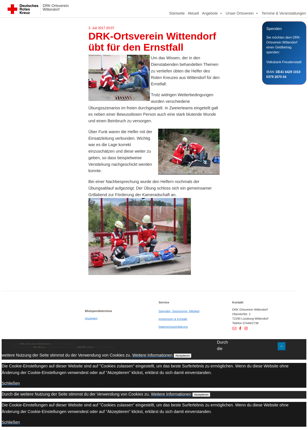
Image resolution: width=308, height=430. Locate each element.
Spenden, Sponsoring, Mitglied (179, 311)
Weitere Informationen (152, 355)
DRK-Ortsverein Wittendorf (56, 7)
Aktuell (193, 13)
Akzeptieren (182, 355)
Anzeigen (91, 318)
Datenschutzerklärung (173, 326)
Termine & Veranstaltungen (284, 13)
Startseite (177, 13)
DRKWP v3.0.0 (85, 347)
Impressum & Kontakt (173, 319)
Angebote (212, 13)
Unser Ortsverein (242, 13)
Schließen (11, 383)
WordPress (39, 347)
